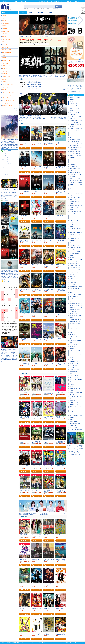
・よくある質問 (4, 161)
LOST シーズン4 (73, 365)
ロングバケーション (74, 160)
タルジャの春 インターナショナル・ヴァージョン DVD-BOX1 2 (76, 201)
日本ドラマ (11, 1)
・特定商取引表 (4, 174)
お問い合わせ (24, 642)
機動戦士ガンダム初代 (75, 323)
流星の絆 (72, 348)
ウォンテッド (73, 276)
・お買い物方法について (6, 153)
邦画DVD (4, 642)
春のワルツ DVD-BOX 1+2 (76, 243)
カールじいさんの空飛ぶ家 (76, 429)
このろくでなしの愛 (74, 369)
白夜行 (71, 386)
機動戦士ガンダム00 (74, 263)
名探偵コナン (33, 8)
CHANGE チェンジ (74, 218)
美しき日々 (72, 346)
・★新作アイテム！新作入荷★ (34, 81)
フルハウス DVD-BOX (75, 133)
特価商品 (15, 112)
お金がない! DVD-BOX (75, 350)
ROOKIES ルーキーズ (75, 162)
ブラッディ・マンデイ (75, 388)
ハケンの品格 (73, 282)
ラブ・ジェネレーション (75, 168)
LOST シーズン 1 (74, 352)
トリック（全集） (74, 427)
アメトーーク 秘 (74, 377)
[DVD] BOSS (73, 311)
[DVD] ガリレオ (73, 166)
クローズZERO (73, 367)
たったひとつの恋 (74, 344)
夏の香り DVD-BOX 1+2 (75, 363)
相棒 (38, 8)
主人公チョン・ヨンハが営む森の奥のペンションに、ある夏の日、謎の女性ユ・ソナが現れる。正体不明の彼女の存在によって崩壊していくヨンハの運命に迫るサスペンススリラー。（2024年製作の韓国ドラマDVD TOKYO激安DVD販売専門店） (75, 450)
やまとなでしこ (73, 400)
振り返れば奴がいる (74, 313)
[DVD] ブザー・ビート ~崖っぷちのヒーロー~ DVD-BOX (76, 336)
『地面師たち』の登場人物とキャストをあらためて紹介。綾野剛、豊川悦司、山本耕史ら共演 (40, 36)
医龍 (71, 292)
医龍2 (71, 278)
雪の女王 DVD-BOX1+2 (75, 296)
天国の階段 (72, 135)
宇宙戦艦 (56, 8)
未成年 (71, 209)
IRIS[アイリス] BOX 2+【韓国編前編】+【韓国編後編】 (76, 234)
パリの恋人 (72, 284)
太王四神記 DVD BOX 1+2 (76, 197)
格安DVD (17, 1)
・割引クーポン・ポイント (7, 176)
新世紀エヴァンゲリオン (75, 139)
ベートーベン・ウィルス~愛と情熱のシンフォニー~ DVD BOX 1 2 (76, 253)
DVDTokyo (71, 642)
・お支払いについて (5, 157)
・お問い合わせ (4, 168)
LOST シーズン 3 (74, 326)
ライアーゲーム (73, 332)
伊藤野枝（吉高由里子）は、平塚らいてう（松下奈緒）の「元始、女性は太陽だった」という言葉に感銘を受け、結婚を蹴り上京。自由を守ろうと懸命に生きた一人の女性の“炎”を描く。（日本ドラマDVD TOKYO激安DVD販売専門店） (9, 275)
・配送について (4, 159)
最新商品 (15, 110)
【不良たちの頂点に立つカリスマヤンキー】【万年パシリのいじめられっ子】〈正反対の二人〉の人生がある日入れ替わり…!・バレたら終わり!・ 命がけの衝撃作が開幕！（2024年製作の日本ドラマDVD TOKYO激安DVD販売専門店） (9, 194)
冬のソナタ (72, 137)
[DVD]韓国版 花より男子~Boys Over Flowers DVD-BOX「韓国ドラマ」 (76, 143)
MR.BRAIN (72, 280)
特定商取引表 (42, 642)
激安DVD (18, 642)
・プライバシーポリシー (6, 172)
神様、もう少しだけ (74, 170)
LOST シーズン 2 (74, 375)
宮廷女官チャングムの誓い (76, 294)
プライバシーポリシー (33, 642)
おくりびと (72, 164)
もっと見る (63, 89)
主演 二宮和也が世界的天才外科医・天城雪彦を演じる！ (31, 115)
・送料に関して (4, 155)
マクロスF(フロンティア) (75, 172)
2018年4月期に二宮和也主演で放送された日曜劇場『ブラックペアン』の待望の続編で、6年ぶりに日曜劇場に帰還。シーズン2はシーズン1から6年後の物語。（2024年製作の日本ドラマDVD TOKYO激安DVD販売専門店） (42, 119)
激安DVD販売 (24, 1)
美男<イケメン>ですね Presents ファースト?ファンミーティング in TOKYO (76, 180)
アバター (72, 101)
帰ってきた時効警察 (74, 245)
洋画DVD (9, 642)
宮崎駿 (47, 8)
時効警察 (72, 257)
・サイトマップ (4, 170)
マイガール (72, 216)
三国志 (71, 390)
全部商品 (15, 108)
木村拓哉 (52, 8)
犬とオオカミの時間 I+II (75, 384)
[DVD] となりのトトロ (75, 265)
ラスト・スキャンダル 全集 (76, 286)
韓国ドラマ (4, 1)
